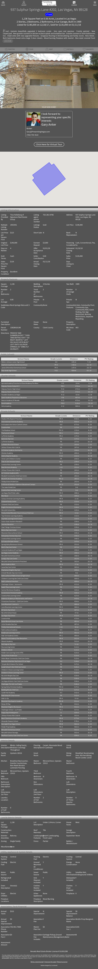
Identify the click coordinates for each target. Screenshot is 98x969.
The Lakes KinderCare (8, 487)
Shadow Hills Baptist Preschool (11, 419)
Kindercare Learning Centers (10, 633)
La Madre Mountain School (10, 444)
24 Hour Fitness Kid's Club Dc (10, 447)
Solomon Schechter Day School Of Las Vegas (15, 661)
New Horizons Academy (9, 467)
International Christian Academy (12, 422)
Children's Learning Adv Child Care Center (14, 578)
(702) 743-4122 (32, 135)
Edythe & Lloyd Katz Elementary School (14, 365)
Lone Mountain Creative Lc (10, 604)
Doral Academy (6, 403)
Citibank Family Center (8, 501)
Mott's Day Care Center (9, 547)
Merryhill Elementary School (10, 556)
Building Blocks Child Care (9, 690)
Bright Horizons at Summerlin (11, 507)
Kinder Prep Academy (8, 727)
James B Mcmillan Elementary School (13, 368)
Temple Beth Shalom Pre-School (12, 664)
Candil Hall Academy (8, 693)
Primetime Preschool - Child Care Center (14, 601)
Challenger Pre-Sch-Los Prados (11, 684)
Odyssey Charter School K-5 (10, 386)
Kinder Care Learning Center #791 (12, 653)
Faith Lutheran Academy (9, 630)
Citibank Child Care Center (10, 504)
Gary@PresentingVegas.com (38, 131)
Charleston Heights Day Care (10, 570)
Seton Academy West (8, 564)
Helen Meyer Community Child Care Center (15, 658)
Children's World (6, 650)
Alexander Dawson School (9, 721)
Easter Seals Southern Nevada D (11, 521)
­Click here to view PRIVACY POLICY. (23, 958)
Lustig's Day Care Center (9, 559)
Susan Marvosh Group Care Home (12, 621)
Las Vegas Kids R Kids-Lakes (10, 493)
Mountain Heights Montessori (11, 707)
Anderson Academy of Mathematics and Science (16, 598)
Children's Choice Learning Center (12, 670)
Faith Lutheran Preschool (9, 581)
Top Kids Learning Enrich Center (11, 519)
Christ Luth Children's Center (10, 459)
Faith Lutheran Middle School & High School (15, 576)
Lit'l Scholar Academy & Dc (10, 473)
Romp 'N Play (5, 704)
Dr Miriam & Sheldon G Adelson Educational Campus (18, 484)
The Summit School (7, 433)
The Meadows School (8, 430)
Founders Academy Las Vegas (10, 395)
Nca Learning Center (8, 647)
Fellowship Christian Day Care (11, 536)
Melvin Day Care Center (8, 530)
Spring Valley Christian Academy (11, 687)
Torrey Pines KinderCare (9, 655)
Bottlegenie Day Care (8, 644)
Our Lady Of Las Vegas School (10, 724)
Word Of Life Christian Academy (11, 479)
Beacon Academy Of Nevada (10, 400)
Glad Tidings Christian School (11, 527)
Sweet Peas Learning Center (10, 587)
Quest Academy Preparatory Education (14, 397)
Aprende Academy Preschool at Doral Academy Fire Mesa (19, 383)
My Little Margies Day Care (10, 675)
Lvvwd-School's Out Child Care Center (13, 667)
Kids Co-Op (5, 698)
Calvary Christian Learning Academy (13, 499)
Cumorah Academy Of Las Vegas (11, 550)
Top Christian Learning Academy (12, 516)
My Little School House (8, 613)
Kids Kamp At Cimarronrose (10, 695)
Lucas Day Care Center (8, 567)
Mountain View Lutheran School (11, 533)
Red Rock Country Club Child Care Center (14, 735)
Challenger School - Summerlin (11, 584)
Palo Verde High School (9, 370)
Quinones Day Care (7, 439)
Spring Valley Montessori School (11, 544)
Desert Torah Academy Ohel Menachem (14, 638)
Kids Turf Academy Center (9, 636)
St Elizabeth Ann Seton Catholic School (14, 424)
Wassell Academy (7, 641)
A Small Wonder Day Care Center (11, 573)
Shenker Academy (7, 453)
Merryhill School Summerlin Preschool (14, 561)
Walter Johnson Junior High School (13, 362)
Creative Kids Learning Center (11, 464)
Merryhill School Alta (8, 510)
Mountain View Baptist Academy (11, 701)
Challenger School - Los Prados (11, 710)
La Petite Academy (7, 436)
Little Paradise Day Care (9, 624)
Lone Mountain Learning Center (11, 607)
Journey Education (7, 524)
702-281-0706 (48, 215)
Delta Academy (6, 406)
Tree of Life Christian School (10, 462)
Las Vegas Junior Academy (9, 553)
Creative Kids (5, 427)
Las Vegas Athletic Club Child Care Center (14, 681)
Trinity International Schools (11, 627)
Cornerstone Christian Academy (11, 593)
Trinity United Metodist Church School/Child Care (17, 513)
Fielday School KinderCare (9, 482)
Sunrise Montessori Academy (10, 590)
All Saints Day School (8, 610)
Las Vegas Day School (8, 616)
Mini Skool (4, 496)
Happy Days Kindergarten (9, 713)
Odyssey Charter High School (10, 389)
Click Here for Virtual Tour (49, 144)
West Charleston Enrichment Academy (14, 718)
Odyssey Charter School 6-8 (10, 392)
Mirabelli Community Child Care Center (14, 476)
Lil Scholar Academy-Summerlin (11, 450)
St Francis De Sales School (9, 541)
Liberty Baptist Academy (9, 456)
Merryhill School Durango (9, 733)
